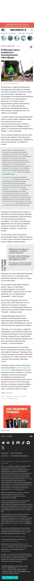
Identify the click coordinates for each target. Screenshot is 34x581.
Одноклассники (13, 442)
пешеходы (16, 396)
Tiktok (23, 442)
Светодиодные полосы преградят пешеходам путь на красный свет (20, 264)
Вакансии (4, 453)
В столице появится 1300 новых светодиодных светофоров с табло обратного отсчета (19, 258)
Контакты (5, 456)
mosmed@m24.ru (15, 523)
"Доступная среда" (7, 179)
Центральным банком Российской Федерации (14, 548)
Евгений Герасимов (12, 398)
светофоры (23, 396)
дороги (3, 396)
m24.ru (6, 466)
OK (10, 577)
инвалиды (9, 396)
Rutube (18, 442)
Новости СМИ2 (5, 430)
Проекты (9, 393)
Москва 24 (17, 30)
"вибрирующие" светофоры (10, 172)
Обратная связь (16, 453)
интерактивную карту (8, 203)
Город (18, 46)
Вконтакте (8, 442)
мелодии (3, 398)
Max (28, 442)
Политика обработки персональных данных (13, 536)
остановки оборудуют (15, 189)
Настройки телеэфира (7, 461)
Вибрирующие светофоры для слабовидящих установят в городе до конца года (19, 251)
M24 (11, 436)
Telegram (3, 442)
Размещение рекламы (19, 456)
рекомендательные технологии (10, 541)
